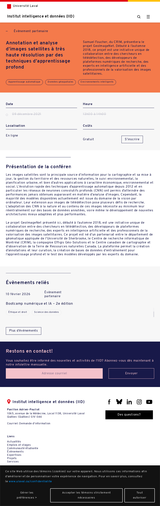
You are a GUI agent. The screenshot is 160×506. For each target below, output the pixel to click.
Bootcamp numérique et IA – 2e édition (39, 304)
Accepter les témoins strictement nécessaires (86, 495)
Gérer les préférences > (27, 495)
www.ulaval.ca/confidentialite (30, 481)
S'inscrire (132, 139)
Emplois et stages (19, 445)
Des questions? (129, 414)
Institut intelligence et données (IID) (40, 17)
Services (13, 461)
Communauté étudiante (22, 448)
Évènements (15, 451)
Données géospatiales (60, 82)
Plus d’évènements (23, 330)
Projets (12, 458)
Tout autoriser (139, 495)
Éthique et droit (17, 312)
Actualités (14, 441)
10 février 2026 (18, 294)
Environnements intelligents (97, 82)
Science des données (46, 312)
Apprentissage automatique (24, 82)
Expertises (14, 455)
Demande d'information (34, 423)
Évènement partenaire (31, 31)
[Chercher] (139, 16)
